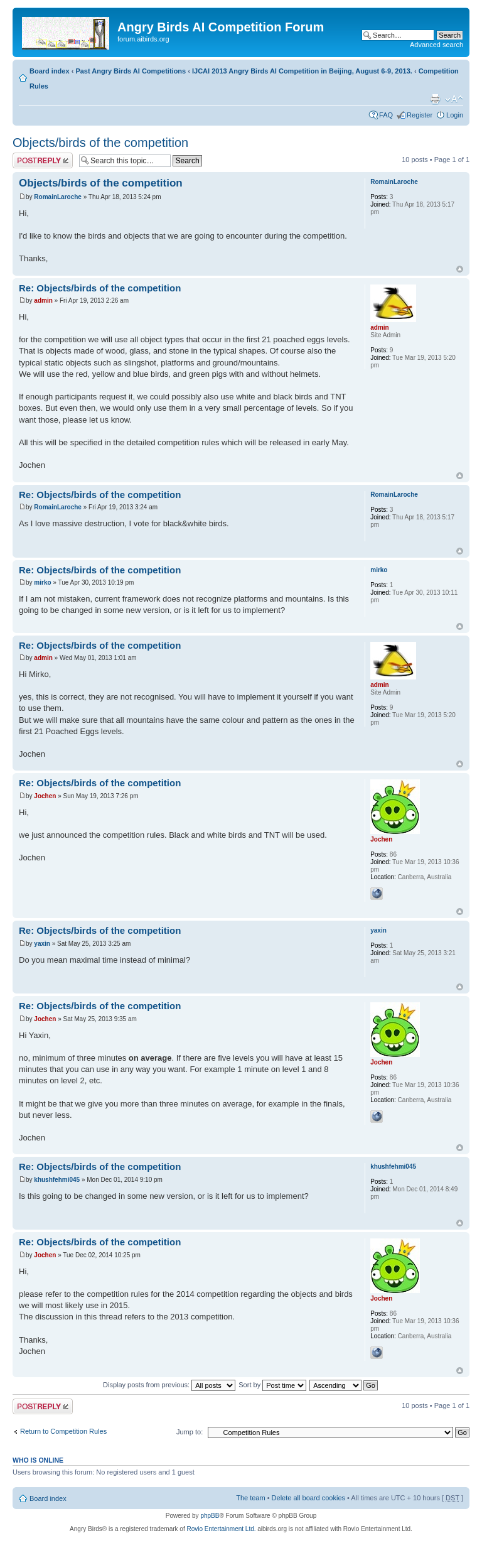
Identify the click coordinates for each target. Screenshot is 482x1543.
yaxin (42, 943)
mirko (42, 582)
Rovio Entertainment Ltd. (220, 1528)
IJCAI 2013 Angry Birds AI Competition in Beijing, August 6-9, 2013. (302, 71)
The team (250, 1498)
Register (419, 115)
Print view (435, 99)
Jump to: (189, 1432)
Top (459, 269)
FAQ (386, 115)
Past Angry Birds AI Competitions (130, 71)
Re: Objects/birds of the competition (100, 288)
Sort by (272, 1385)
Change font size (454, 99)
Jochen (45, 796)
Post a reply (43, 160)
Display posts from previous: (169, 1385)
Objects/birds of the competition (100, 142)
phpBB (209, 1515)
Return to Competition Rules (63, 1431)
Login (454, 115)
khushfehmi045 (57, 1179)
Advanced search (436, 44)
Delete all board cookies (308, 1498)
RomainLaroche (58, 196)
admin (43, 300)
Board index (49, 71)
